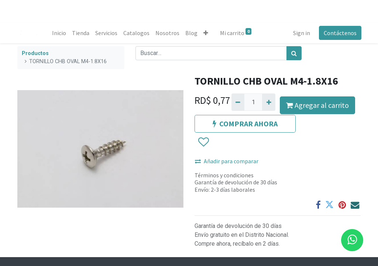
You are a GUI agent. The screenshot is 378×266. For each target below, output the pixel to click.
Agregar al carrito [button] (317, 105)
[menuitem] (60, 32)
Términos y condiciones (224, 175)
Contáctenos (339, 33)
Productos (35, 53)
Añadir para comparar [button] (226, 161)
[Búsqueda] (294, 53)
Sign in (300, 33)
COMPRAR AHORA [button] (245, 123)
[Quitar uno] (237, 101)
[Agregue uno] (268, 101)
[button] (206, 32)
